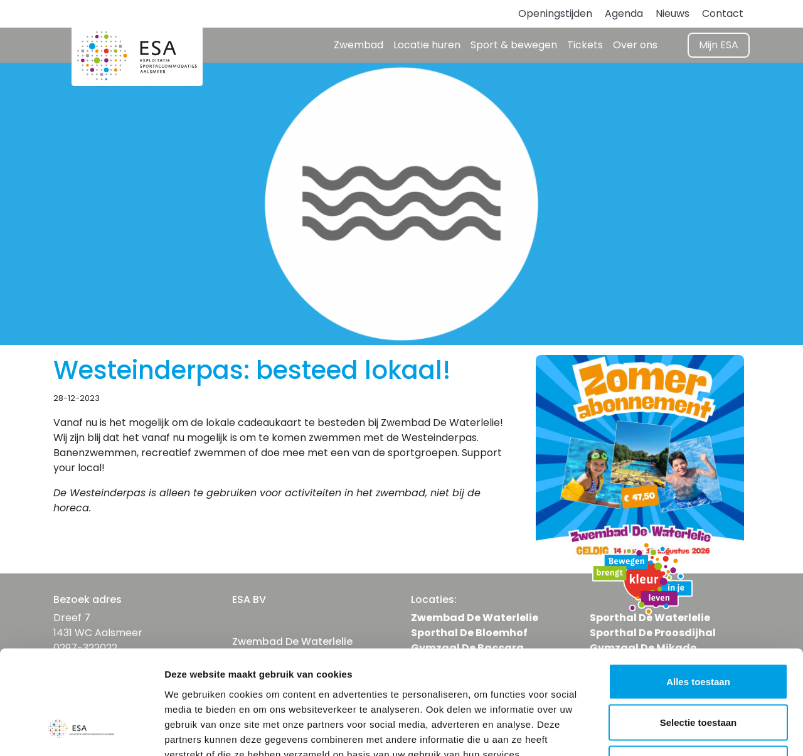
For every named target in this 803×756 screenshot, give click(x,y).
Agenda (624, 13)
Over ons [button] (635, 45)
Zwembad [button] (358, 45)
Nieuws (672, 13)
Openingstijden (555, 13)
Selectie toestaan (698, 632)
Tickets (585, 45)
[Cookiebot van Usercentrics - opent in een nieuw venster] (81, 731)
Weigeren (698, 673)
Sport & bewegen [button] (514, 45)
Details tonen (678, 731)
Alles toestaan (698, 591)
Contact (722, 13)
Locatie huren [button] (426, 45)
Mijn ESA (718, 45)
